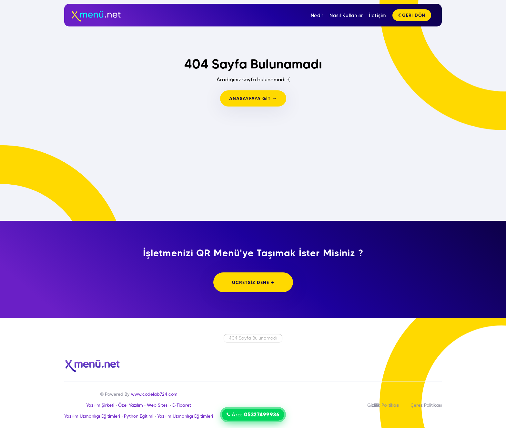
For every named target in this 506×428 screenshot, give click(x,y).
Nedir (317, 15)
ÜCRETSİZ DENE (253, 282)
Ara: (253, 414)
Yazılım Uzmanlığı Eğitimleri (92, 416)
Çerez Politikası (426, 405)
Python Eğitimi (138, 416)
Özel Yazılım (130, 405)
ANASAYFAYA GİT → (253, 98)
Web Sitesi (157, 405)
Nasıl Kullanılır (346, 15)
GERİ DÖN (411, 15)
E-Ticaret (181, 405)
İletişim (377, 15)
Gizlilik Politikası (383, 405)
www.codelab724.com (154, 394)
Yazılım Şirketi (100, 405)
